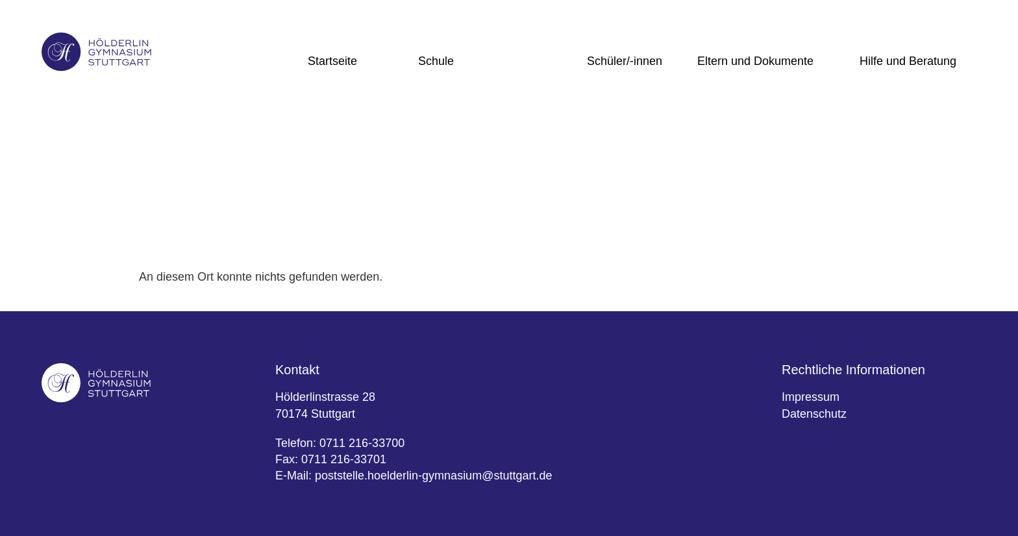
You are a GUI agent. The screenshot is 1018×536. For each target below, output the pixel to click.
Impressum (810, 396)
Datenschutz (814, 413)
